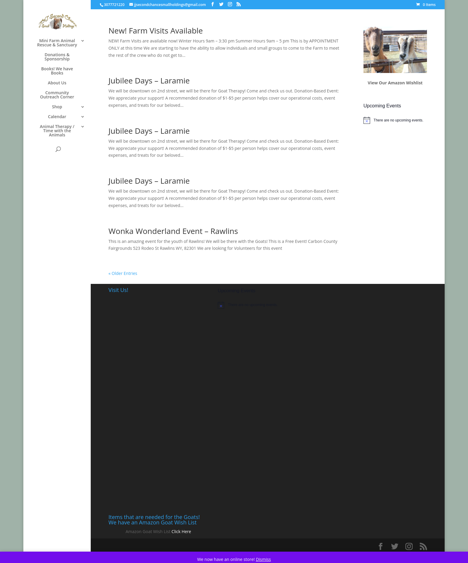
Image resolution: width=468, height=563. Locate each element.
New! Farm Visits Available (155, 30)
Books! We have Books (57, 71)
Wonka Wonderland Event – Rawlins (173, 231)
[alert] (395, 120)
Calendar (57, 117)
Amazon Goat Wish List (148, 531)
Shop (57, 107)
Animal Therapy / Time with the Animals (57, 131)
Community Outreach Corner (57, 95)
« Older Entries (122, 273)
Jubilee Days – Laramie (149, 80)
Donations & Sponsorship (57, 57)
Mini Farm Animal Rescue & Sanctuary (57, 43)
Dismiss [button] (263, 559)
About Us (57, 83)
